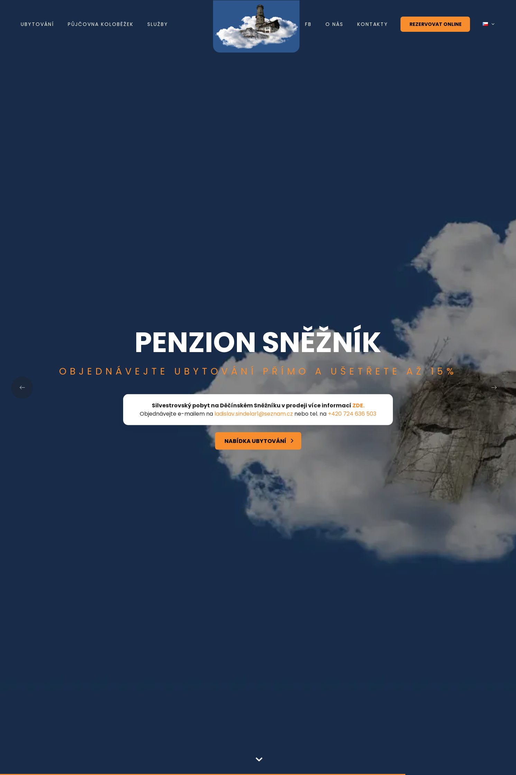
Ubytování (37, 24)
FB (308, 24)
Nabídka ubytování (255, 441)
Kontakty (372, 24)
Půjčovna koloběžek (100, 24)
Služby (157, 24)
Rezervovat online (435, 24)
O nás (334, 24)
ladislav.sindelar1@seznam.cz (253, 414)
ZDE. (358, 405)
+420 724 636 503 (352, 414)
